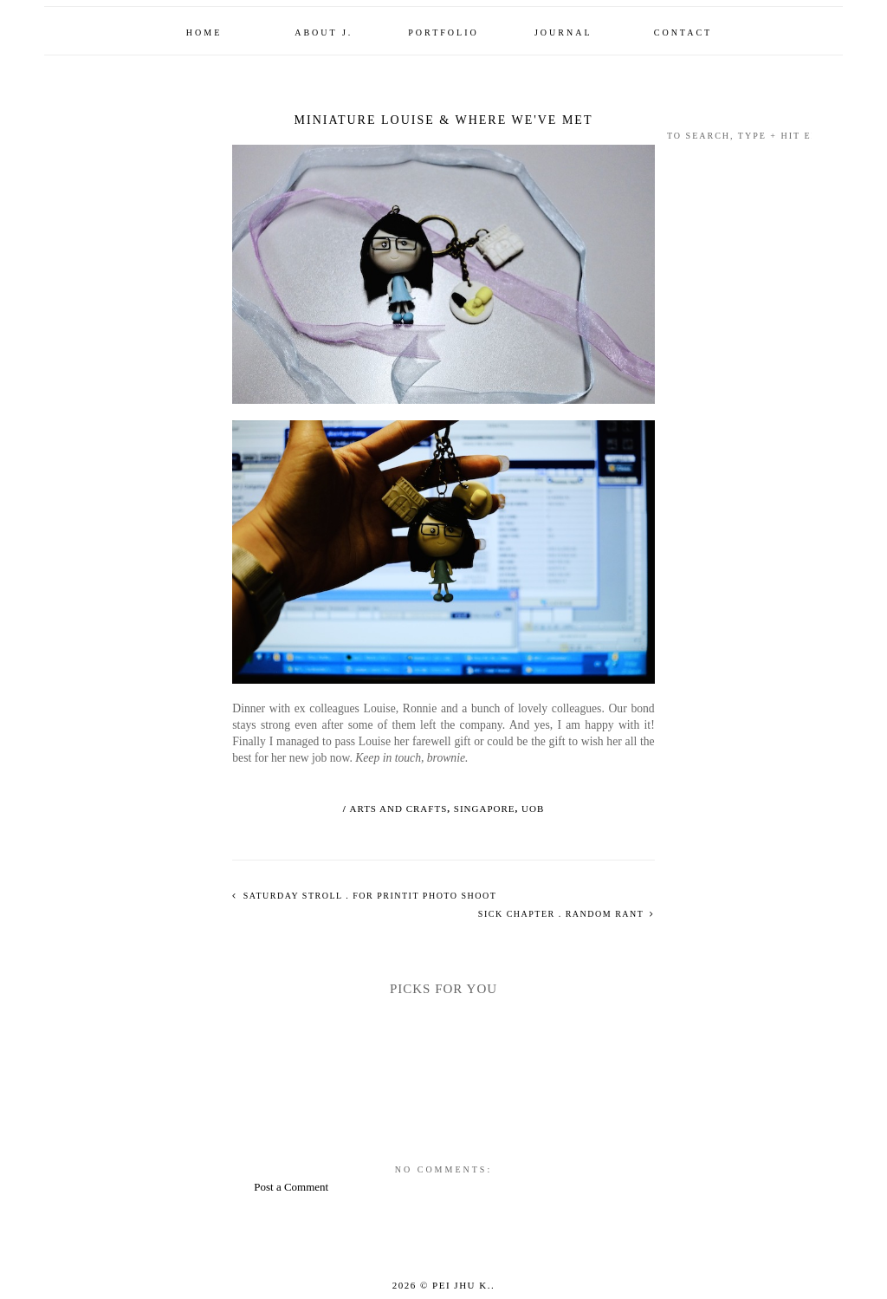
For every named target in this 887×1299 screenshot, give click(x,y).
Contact (683, 32)
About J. (324, 32)
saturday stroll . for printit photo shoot (368, 895)
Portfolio (443, 32)
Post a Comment (291, 1186)
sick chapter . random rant (562, 914)
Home (204, 32)
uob (532, 808)
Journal (563, 32)
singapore (484, 808)
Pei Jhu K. (461, 1285)
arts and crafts (399, 808)
